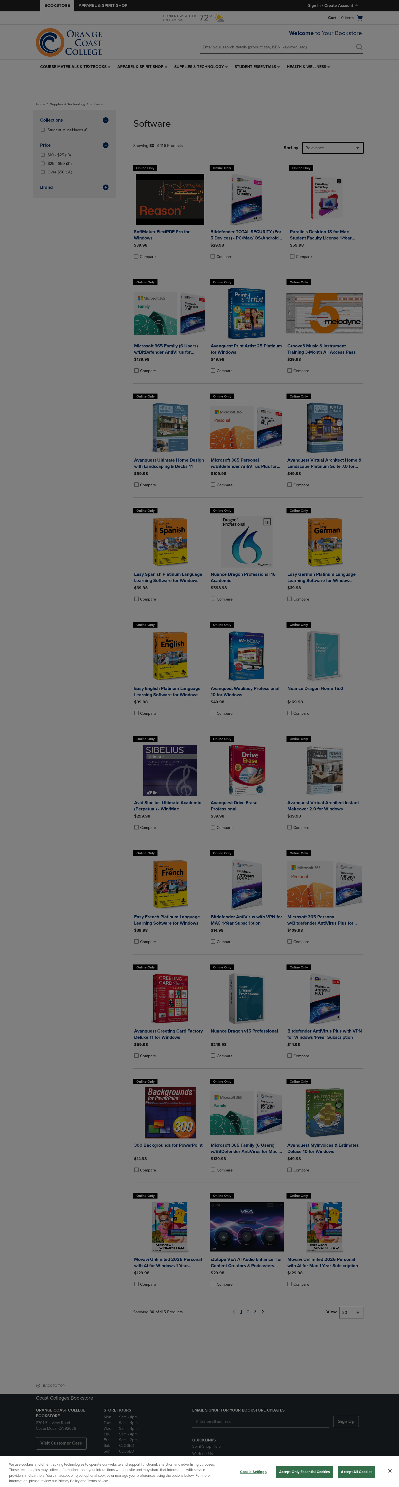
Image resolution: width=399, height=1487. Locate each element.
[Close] (390, 1471)
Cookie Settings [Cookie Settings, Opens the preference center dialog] (253, 1472)
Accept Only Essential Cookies (304, 1472)
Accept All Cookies (356, 1472)
